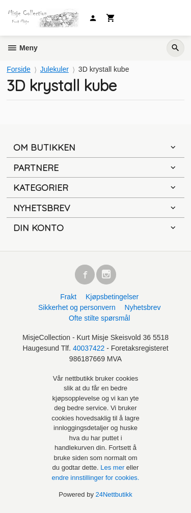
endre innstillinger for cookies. (96, 477)
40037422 (88, 348)
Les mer (113, 467)
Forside (19, 69)
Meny (22, 48)
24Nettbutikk (114, 494)
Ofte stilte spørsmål (99, 318)
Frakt (68, 297)
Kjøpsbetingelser (112, 297)
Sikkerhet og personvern (77, 307)
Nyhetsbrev (143, 307)
